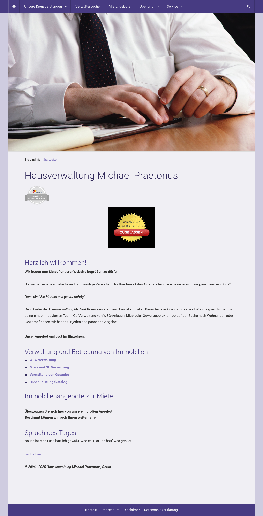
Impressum (110, 510)
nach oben (33, 454)
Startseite (50, 159)
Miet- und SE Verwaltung (49, 367)
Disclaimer (131, 510)
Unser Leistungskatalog (48, 382)
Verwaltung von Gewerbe (49, 374)
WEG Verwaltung (43, 360)
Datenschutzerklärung (161, 510)
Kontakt (91, 510)
